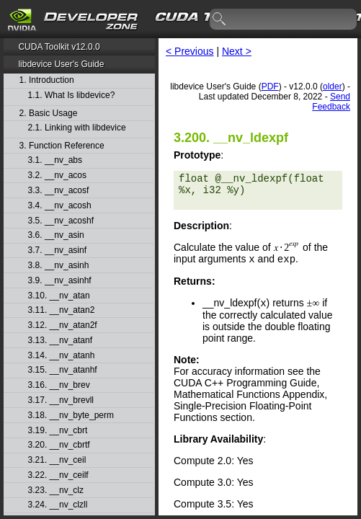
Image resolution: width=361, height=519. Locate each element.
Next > (236, 51)
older (332, 86)
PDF (270, 86)
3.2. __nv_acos (57, 175)
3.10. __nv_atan (59, 296)
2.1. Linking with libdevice (77, 128)
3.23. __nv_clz (56, 490)
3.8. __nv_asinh (58, 265)
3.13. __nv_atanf (60, 340)
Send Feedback (331, 102)
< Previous (190, 51)
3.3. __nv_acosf (58, 190)
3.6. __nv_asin (56, 235)
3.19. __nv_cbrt (58, 430)
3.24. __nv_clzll (58, 505)
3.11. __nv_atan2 (61, 310)
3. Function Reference (61, 146)
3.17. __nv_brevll (61, 400)
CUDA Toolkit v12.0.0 (58, 47)
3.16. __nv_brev (59, 385)
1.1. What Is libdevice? (71, 95)
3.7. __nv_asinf (57, 250)
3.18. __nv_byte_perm (71, 415)
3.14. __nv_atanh (61, 355)
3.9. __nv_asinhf (60, 280)
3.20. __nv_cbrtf (59, 445)
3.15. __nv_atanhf (62, 370)
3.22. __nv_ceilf (58, 475)
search (220, 19)
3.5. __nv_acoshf (61, 221)
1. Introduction (46, 80)
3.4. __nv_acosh (60, 205)
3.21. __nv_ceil (57, 460)
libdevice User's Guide (61, 64)
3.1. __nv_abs (55, 160)
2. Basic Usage (48, 113)
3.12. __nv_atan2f (62, 325)
